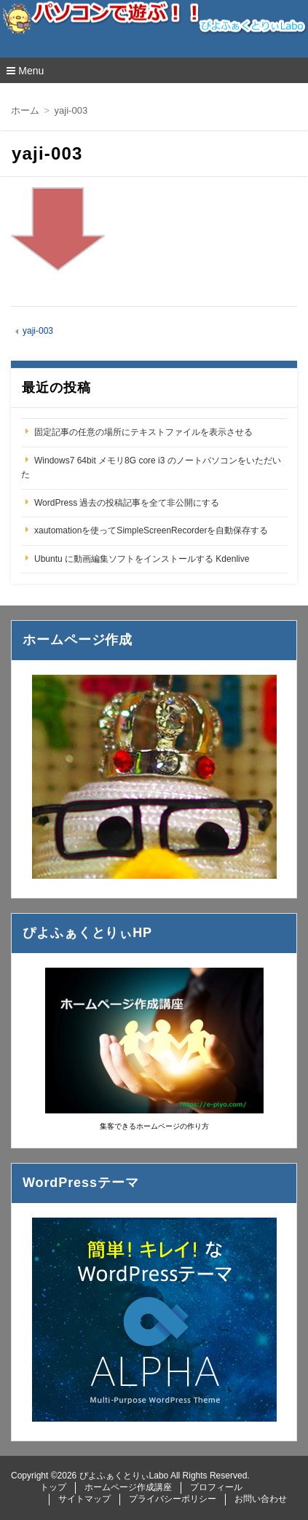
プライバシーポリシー (172, 1499)
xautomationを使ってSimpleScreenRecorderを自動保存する (151, 530)
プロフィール (216, 1487)
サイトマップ (84, 1499)
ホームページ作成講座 (128, 1487)
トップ (53, 1487)
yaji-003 (38, 331)
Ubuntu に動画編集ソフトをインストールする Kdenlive (141, 559)
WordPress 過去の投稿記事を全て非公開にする (126, 503)
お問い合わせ (260, 1499)
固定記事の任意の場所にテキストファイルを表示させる (143, 432)
